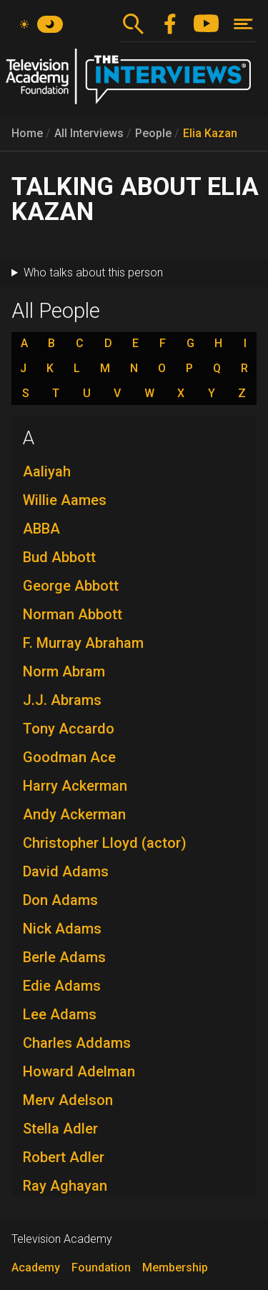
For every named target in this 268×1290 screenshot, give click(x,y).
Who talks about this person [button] (93, 272)
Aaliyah (47, 471)
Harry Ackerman (75, 785)
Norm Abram (64, 671)
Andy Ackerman (74, 814)
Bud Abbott (59, 557)
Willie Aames (64, 500)
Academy (35, 1267)
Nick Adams (62, 928)
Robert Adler (63, 1157)
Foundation (101, 1267)
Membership (175, 1267)
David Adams (66, 871)
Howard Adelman (79, 1071)
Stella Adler (60, 1128)
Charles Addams (77, 1042)
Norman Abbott (72, 614)
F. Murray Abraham (83, 642)
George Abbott (71, 585)
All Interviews (89, 133)
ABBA (41, 528)
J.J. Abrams (62, 700)
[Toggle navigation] (243, 24)
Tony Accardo (68, 728)
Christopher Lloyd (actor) (105, 842)
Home (27, 133)
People (153, 133)
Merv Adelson (68, 1100)
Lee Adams (59, 1014)
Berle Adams (64, 957)
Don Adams (60, 900)
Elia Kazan (210, 133)
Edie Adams (62, 985)
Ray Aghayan (65, 1185)
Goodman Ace (69, 757)
